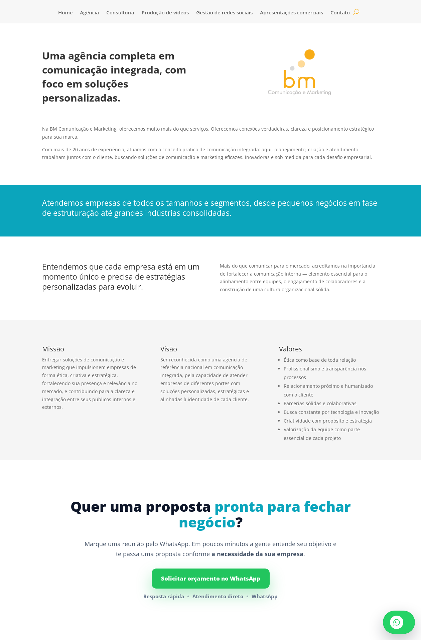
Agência (89, 13)
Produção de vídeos (165, 13)
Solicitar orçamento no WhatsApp (210, 578)
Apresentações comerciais (291, 13)
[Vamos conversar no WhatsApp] (399, 622)
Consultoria (120, 13)
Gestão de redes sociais (224, 13)
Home (65, 13)
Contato (340, 13)
